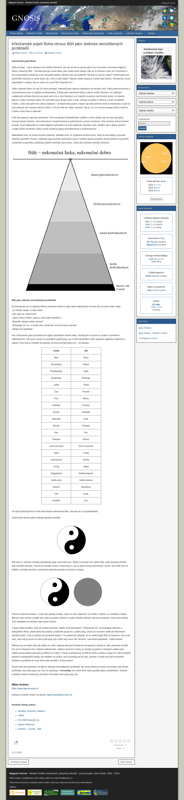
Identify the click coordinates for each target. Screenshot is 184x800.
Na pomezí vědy (69, 33)
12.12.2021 (37, 52)
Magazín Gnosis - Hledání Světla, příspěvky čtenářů (33, 2)
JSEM (21, 715)
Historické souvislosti (93, 33)
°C (149, 221)
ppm (152, 241)
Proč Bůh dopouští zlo (28, 720)
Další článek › (126, 762)
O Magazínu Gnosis (148, 338)
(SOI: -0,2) (156, 305)
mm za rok (156, 259)
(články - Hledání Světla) (153, 333)
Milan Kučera (21, 52)
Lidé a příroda (115, 33)
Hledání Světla (34, 33)
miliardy (153, 275)
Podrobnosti (156, 199)
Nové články (16, 33)
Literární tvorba (134, 33)
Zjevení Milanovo (26, 724)
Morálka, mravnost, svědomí (31, 711)
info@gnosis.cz (65, 778)
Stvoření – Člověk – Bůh (29, 729)
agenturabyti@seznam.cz (59, 695)
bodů (152, 290)
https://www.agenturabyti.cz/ (25, 688)
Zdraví (151, 33)
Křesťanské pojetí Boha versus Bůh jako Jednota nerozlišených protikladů (67, 46)
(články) (145, 327)
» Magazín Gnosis (168, 3)
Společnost (52, 33)
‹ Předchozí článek (18, 762)
